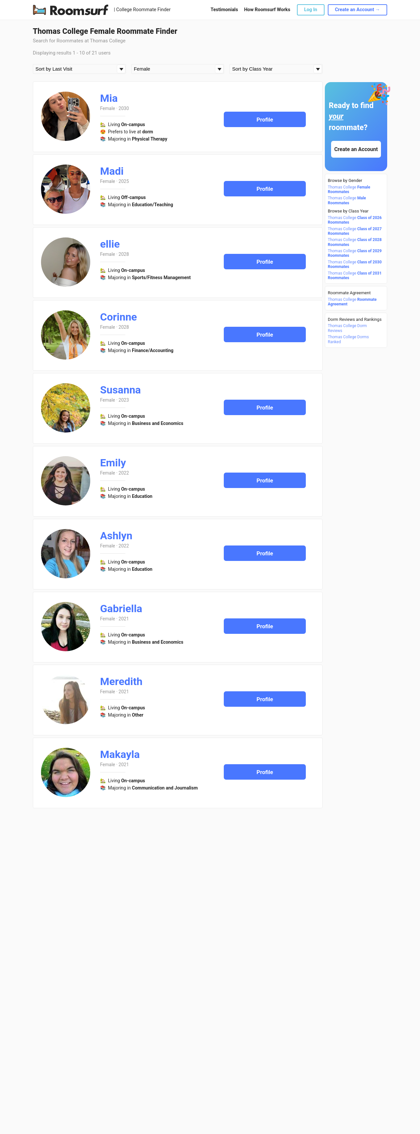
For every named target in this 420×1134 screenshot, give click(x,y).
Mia (109, 98)
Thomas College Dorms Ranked (348, 339)
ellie (110, 244)
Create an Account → (357, 9)
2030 (123, 108)
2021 (123, 618)
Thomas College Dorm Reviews (347, 328)
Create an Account (356, 149)
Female (107, 108)
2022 (123, 473)
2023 (123, 400)
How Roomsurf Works (267, 9)
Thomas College (349, 189)
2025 (123, 181)
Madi (112, 171)
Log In (310, 9)
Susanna (120, 390)
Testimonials (224, 9)
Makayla (120, 754)
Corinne (118, 317)
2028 (123, 254)
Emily (113, 462)
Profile (265, 119)
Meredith (121, 681)
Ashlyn (116, 535)
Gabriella (121, 608)
